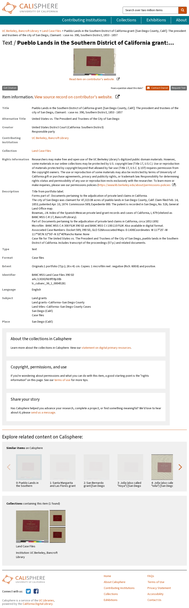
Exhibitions (156, 20)
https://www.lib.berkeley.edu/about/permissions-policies (134, 185)
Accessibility (155, 594)
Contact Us (154, 600)
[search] (182, 10)
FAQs (150, 576)
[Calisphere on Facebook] (36, 591)
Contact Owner (157, 88)
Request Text (179, 88)
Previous (8, 466)
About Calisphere (114, 582)
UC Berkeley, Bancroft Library (21, 31)
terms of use (62, 380)
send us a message (43, 412)
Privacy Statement (159, 588)
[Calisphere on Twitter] (28, 591)
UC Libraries (46, 600)
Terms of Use (155, 582)
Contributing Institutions (84, 20)
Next (180, 466)
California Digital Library (38, 604)
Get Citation (9, 88)
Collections (126, 20)
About (181, 20)
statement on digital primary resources (106, 348)
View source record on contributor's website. (73, 97)
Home (107, 576)
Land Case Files (51, 31)
